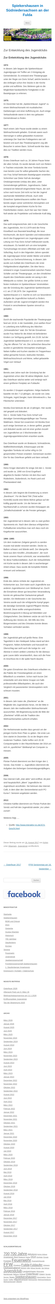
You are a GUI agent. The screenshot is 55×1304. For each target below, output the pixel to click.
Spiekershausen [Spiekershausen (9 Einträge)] (25, 1276)
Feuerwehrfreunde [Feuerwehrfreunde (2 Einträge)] (38, 1261)
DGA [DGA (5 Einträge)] (33, 1257)
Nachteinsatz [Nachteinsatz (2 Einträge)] (8, 1274)
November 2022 (10, 1084)
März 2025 (8, 1034)
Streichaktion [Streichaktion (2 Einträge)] (41, 1277)
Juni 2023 (8, 1066)
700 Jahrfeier (10, 939)
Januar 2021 (9, 1133)
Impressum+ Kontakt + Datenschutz (19, 971)
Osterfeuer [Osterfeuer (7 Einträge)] (32, 1273)
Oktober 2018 (9, 1186)
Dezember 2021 (10, 1116)
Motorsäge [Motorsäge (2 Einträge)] (40, 1271)
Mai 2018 (7, 1200)
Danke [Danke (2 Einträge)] (28, 1257)
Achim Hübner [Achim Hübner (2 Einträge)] (42, 1254)
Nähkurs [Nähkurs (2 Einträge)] (16, 1274)
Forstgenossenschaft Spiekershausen (21, 964)
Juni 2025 (8, 1031)
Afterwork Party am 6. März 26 (16, 992)
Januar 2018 (9, 1215)
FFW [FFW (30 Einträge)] (8, 1264)
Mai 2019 (7, 1172)
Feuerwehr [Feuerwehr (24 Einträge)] (21, 1260)
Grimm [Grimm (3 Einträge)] (23, 1268)
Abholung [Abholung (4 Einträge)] (32, 1254)
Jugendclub (23, 846)
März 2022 (8, 1105)
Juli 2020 (7, 1151)
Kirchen (8, 946)
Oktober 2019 (9, 1162)
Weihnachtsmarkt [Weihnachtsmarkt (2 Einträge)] (10, 1281)
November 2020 (10, 1140)
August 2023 (9, 1063)
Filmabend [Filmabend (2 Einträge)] (17, 1265)
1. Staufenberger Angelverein (17, 967)
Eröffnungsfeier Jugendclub (15, 999)
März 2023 (8, 1073)
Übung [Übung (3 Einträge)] (19, 1281)
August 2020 (9, 1147)
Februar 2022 (9, 1109)
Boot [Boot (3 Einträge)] (16, 1257)
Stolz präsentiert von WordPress (16, 1299)
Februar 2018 (9, 1211)
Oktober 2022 (9, 1087)
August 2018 (9, 1193)
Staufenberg (10, 942)
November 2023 (10, 1056)
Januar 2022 (9, 1112)
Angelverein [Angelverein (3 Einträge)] (8, 1257)
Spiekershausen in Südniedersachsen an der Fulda (27, 10)
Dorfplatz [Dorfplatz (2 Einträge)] (40, 1257)
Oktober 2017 (9, 1225)
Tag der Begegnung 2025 (14, 1003)
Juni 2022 (8, 1098)
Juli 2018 (7, 1197)
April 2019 (8, 1176)
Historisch (9, 935)
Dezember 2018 (10, 1183)
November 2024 (10, 1038)
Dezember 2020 (10, 1137)
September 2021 (11, 1126)
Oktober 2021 (9, 1123)
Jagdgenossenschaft (14, 960)
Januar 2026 (9, 1024)
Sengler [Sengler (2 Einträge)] (48, 1274)
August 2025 (9, 1027)
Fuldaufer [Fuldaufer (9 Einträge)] (36, 1264)
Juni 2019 (8, 1169)
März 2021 (8, 1130)
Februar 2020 (9, 1158)
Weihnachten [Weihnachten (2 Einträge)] (32, 1279)
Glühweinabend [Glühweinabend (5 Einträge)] (12, 1267)
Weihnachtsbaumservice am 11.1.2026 (20, 995)
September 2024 (11, 1041)
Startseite (8, 914)
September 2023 (11, 1059)
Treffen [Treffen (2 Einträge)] (11, 1279)
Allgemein (12, 846)
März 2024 (8, 1052)
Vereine (7, 950)
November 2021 (10, 1119)
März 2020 (8, 1154)
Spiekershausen (10, 918)
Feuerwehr (9, 953)
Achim (45, 842)
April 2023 (8, 1070)
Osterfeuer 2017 (12, 865)
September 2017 (11, 1229)
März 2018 (8, 1208)
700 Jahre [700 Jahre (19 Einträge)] (18, 1254)
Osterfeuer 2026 (10, 988)
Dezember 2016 (10, 1236)
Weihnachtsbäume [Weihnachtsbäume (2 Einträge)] (44, 1279)
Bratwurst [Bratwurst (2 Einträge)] (21, 1257)
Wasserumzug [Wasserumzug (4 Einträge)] (21, 1279)
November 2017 (10, 1222)
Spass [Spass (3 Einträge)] (12, 1277)
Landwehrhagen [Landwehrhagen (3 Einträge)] (29, 1271)
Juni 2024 (8, 1048)
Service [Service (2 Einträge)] (6, 1277)
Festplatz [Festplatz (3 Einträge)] (7, 1261)
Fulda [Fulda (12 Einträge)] (25, 1265)
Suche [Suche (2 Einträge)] (6, 1279)
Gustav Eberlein (12, 932)
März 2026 (8, 1020)
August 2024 (9, 1045)
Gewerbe (9, 928)
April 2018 (8, 1204)
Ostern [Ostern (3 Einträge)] (42, 1274)
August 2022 (9, 1094)
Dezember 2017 (10, 1218)
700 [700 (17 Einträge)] (7, 1254)
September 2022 (11, 1091)
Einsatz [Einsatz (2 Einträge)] (45, 1257)
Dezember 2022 (10, 1080)
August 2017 (9, 1232)
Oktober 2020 (9, 1144)
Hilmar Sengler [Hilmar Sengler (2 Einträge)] (36, 1268)
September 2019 (11, 1165)
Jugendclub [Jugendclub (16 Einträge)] (13, 1271)
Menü (28, 23)
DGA (7, 925)
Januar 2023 (9, 1077)
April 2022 (8, 1101)
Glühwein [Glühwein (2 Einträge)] (46, 1265)
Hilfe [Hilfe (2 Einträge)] (28, 1268)
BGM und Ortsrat (12, 921)
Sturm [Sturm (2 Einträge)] (49, 1277)
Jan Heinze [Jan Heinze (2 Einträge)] (45, 1268)
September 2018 (11, 1190)
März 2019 (8, 1179)
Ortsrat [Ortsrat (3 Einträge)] (22, 1274)
